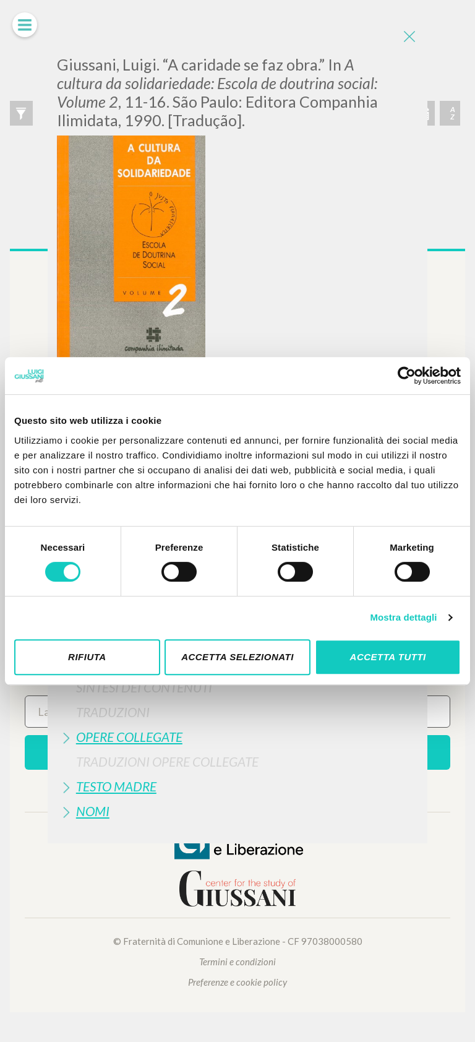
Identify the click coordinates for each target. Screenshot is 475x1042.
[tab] (237, 687)
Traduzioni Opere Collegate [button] (167, 761)
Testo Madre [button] (116, 786)
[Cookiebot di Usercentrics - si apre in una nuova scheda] (407, 375)
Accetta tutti (388, 657)
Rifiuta (87, 657)
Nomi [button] (92, 811)
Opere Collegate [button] (129, 737)
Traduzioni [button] (113, 712)
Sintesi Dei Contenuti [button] (144, 687)
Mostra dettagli (403, 617)
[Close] (408, 37)
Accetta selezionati (237, 657)
